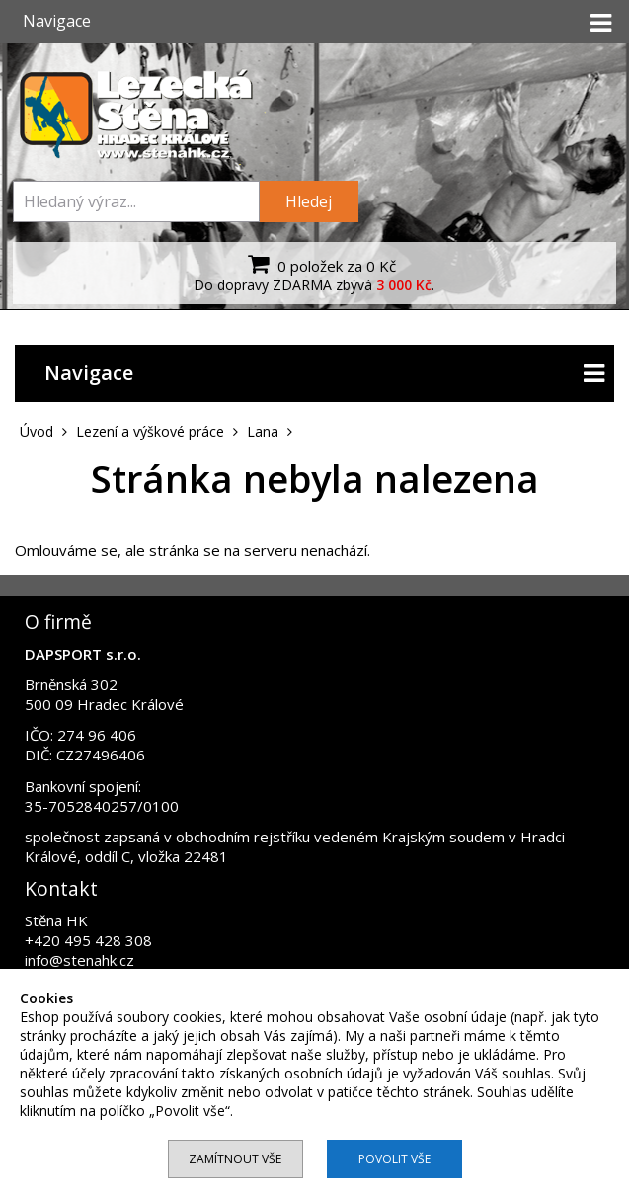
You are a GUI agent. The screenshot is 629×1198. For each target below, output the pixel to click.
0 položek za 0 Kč (319, 264)
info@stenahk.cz (79, 960)
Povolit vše (394, 1159)
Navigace (324, 374)
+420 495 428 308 (88, 940)
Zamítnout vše (235, 1159)
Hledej (308, 201)
